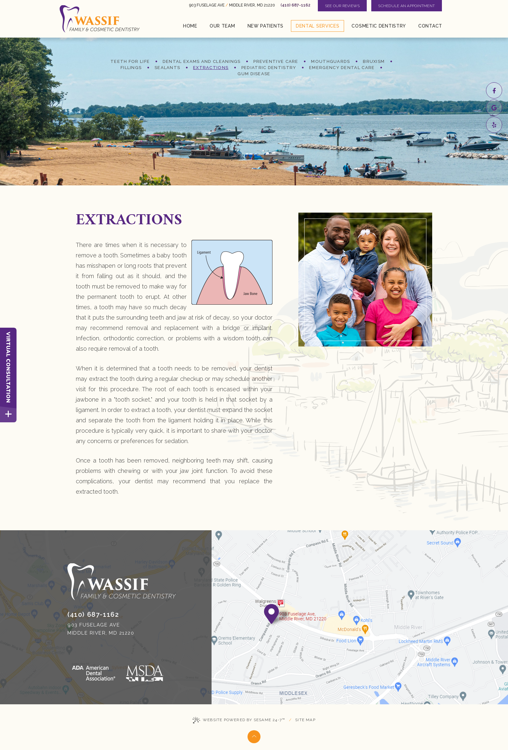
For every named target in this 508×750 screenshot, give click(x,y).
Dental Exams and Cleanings (202, 61)
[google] (494, 108)
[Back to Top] (254, 736)
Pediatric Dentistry (268, 67)
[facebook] (494, 90)
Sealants (167, 67)
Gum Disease (253, 73)
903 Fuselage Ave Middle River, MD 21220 (232, 5)
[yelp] (494, 125)
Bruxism (374, 61)
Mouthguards (330, 61)
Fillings (131, 67)
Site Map (305, 720)
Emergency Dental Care (342, 67)
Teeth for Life (130, 61)
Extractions (210, 67)
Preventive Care (275, 61)
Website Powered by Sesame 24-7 (238, 720)
